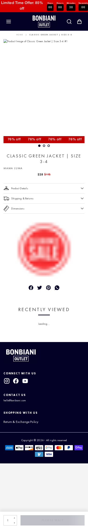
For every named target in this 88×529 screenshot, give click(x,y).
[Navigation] (8, 21)
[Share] (31, 288)
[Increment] (14, 517)
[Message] (57, 288)
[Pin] (48, 288)
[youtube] (25, 381)
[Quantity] (8, 520)
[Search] (69, 21)
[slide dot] (44, 146)
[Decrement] (14, 522)
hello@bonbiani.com (14, 400)
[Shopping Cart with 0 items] (79, 21)
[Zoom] (44, 91)
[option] (44, 91)
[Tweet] (39, 288)
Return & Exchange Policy (20, 422)
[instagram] (6, 381)
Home (19, 35)
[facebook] (16, 381)
